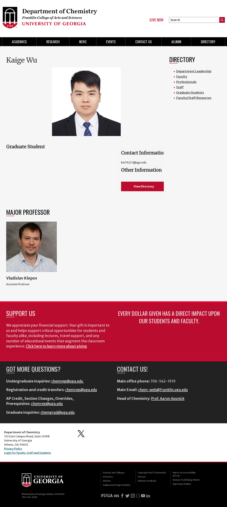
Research (53, 41)
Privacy (142, 476)
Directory (208, 41)
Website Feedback (147, 481)
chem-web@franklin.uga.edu (163, 390)
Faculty (181, 77)
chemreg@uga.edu (67, 381)
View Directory (144, 186)
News (83, 41)
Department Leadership (193, 71)
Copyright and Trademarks (152, 472)
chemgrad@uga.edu (58, 412)
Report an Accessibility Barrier (184, 474)
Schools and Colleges (114, 472)
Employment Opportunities (116, 485)
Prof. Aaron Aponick (167, 398)
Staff (180, 87)
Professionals (186, 82)
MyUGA (107, 481)
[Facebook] (122, 496)
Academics (19, 41)
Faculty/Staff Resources (193, 98)
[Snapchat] (138, 496)
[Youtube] (143, 496)
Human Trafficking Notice (186, 480)
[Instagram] (133, 496)
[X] (127, 496)
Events (111, 41)
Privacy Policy (13, 448)
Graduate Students (190, 93)
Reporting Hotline (182, 484)
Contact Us (143, 41)
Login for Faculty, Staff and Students (27, 453)
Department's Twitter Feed (81, 433)
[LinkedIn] (148, 496)
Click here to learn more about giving (56, 346)
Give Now (156, 19)
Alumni (176, 41)
